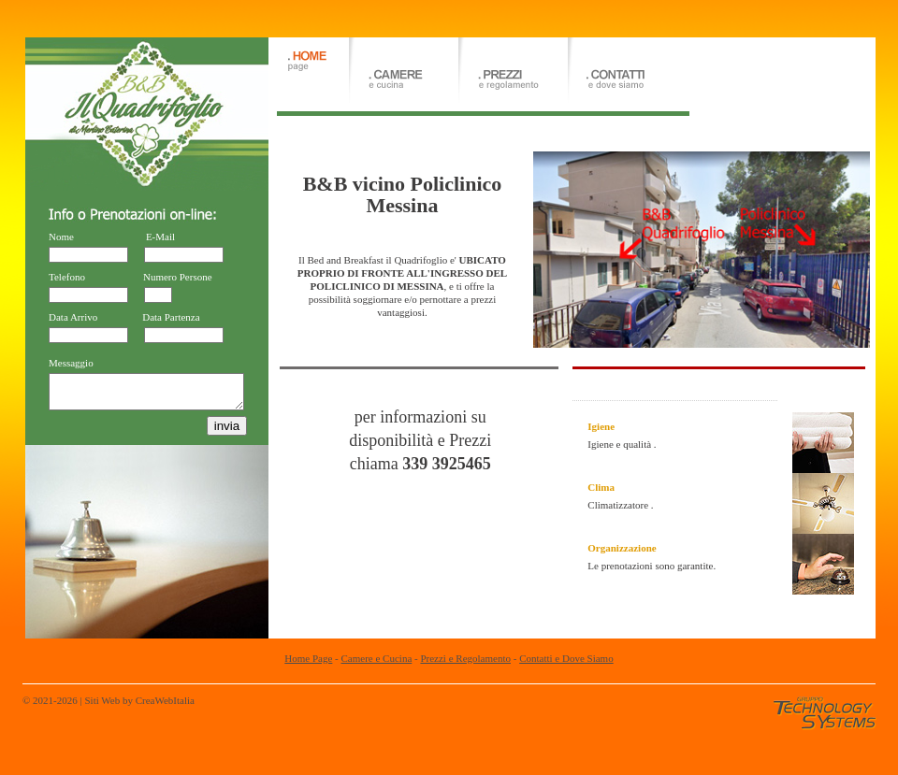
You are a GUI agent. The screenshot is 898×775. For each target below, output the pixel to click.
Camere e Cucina (377, 658)
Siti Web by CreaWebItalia (139, 700)
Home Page (308, 658)
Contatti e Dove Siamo (566, 658)
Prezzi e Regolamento (465, 658)
